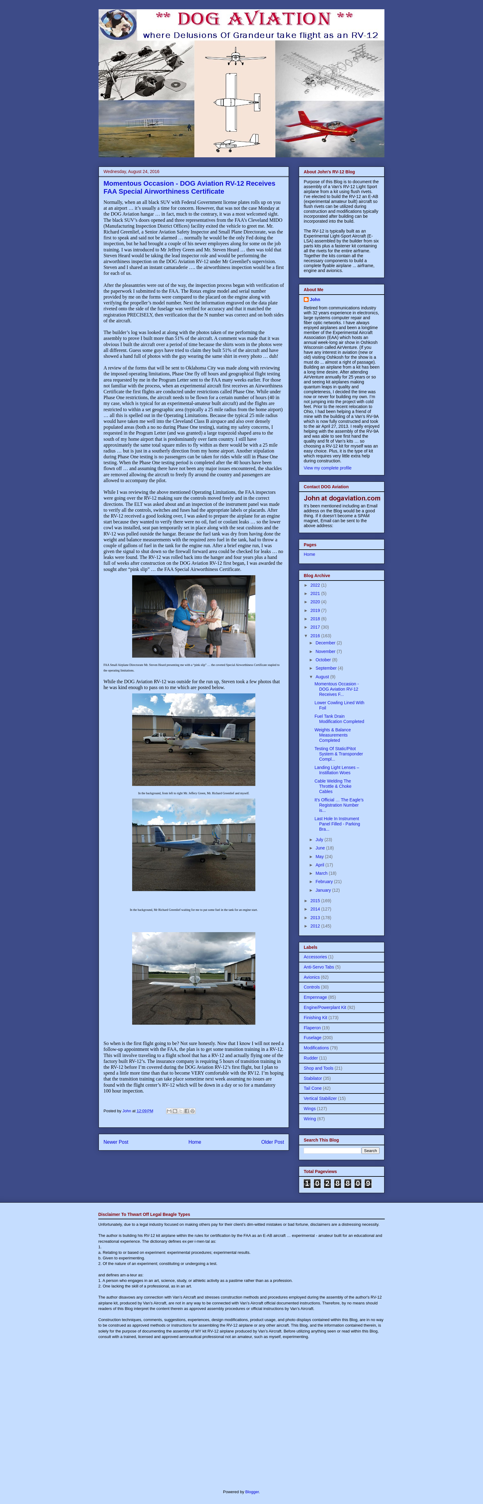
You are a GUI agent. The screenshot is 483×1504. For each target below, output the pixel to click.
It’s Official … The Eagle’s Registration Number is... (339, 805)
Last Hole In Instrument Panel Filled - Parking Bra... (337, 824)
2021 (315, 593)
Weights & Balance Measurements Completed (333, 735)
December (325, 642)
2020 (315, 601)
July (319, 839)
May (320, 856)
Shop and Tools (318, 1068)
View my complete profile (327, 467)
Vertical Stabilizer (320, 1098)
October (323, 659)
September (326, 668)
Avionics (312, 977)
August (322, 676)
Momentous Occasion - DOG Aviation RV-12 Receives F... (337, 689)
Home (195, 1142)
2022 (315, 585)
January (323, 890)
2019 (315, 610)
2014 (315, 909)
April (320, 864)
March (322, 873)
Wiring (310, 1118)
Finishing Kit (315, 1017)
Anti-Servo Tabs (319, 967)
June (320, 847)
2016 (315, 635)
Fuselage (313, 1037)
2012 (315, 925)
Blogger (252, 1492)
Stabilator (313, 1078)
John (315, 299)
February (324, 881)
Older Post (272, 1142)
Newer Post (116, 1142)
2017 (315, 627)
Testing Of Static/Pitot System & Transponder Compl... (339, 754)
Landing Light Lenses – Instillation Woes (337, 770)
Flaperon (312, 1027)
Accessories (315, 956)
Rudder (311, 1058)
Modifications (316, 1047)
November (325, 651)
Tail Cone (313, 1088)
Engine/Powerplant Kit (325, 1007)
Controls (312, 987)
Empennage (315, 997)
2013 (315, 917)
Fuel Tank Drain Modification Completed (339, 719)
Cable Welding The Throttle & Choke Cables (333, 786)
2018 (315, 618)
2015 (315, 900)
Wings (310, 1108)
